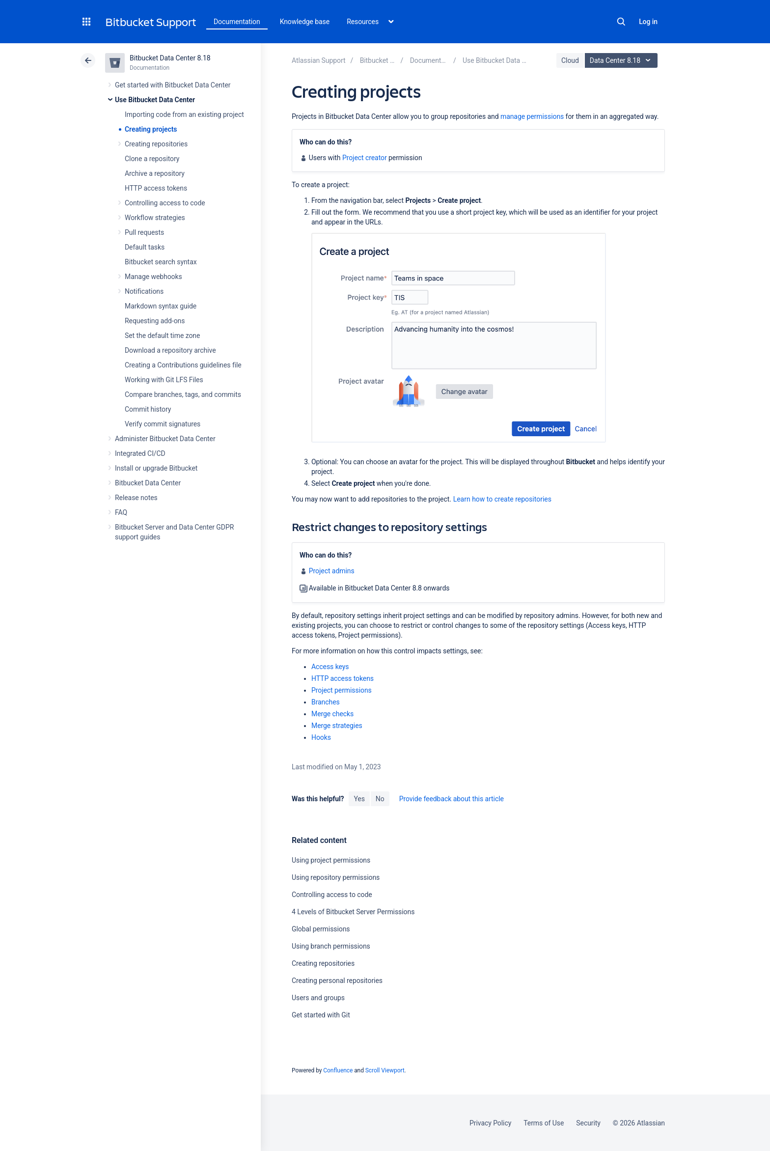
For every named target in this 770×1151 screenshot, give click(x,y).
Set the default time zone (162, 335)
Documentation (237, 22)
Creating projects (151, 129)
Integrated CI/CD (140, 453)
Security (588, 1123)
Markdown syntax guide (160, 306)
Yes (359, 799)
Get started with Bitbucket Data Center (172, 85)
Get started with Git (321, 1015)
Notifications (144, 291)
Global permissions (321, 929)
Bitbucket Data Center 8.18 (170, 58)
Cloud (570, 60)
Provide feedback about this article (451, 799)
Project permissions (341, 690)
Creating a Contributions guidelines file (183, 365)
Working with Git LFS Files (164, 380)
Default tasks (145, 247)
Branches (325, 702)
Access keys (330, 667)
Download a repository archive (170, 350)
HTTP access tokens (156, 188)
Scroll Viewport (385, 1070)
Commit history (148, 409)
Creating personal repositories (337, 980)
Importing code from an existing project (184, 114)
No (380, 799)
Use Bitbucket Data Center (155, 100)
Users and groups (318, 998)
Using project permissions (331, 860)
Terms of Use (543, 1123)
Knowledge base (305, 22)
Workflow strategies (155, 218)
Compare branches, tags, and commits (183, 394)
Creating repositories (156, 144)
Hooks (321, 737)
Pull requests (144, 232)
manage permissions (532, 116)
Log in (648, 22)
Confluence (338, 1070)
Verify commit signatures (162, 424)
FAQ (121, 512)
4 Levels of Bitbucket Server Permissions (353, 912)
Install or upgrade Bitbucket (156, 468)
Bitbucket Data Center (148, 483)
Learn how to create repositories (502, 499)
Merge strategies (336, 726)
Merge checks (332, 714)
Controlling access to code (165, 203)
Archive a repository (155, 173)
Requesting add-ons (155, 321)
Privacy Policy (490, 1123)
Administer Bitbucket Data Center (165, 439)
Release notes (136, 498)
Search (621, 21)
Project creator (364, 158)
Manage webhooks (153, 277)
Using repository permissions (336, 877)
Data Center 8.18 (622, 60)
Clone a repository (152, 159)
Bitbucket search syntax (161, 262)
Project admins (332, 571)
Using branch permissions (331, 946)
